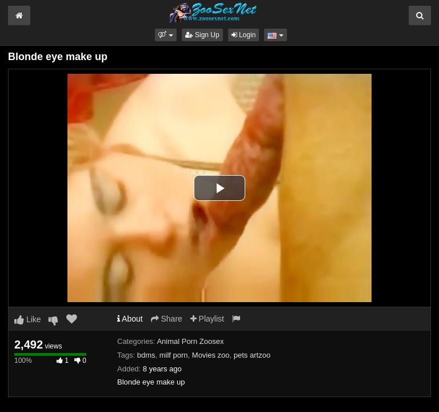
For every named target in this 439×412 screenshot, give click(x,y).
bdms (146, 355)
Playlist (207, 318)
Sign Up (202, 35)
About (130, 318)
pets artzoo (252, 355)
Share (166, 318)
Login (244, 35)
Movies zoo (211, 355)
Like (27, 319)
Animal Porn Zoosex (190, 341)
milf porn (173, 355)
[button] (165, 35)
